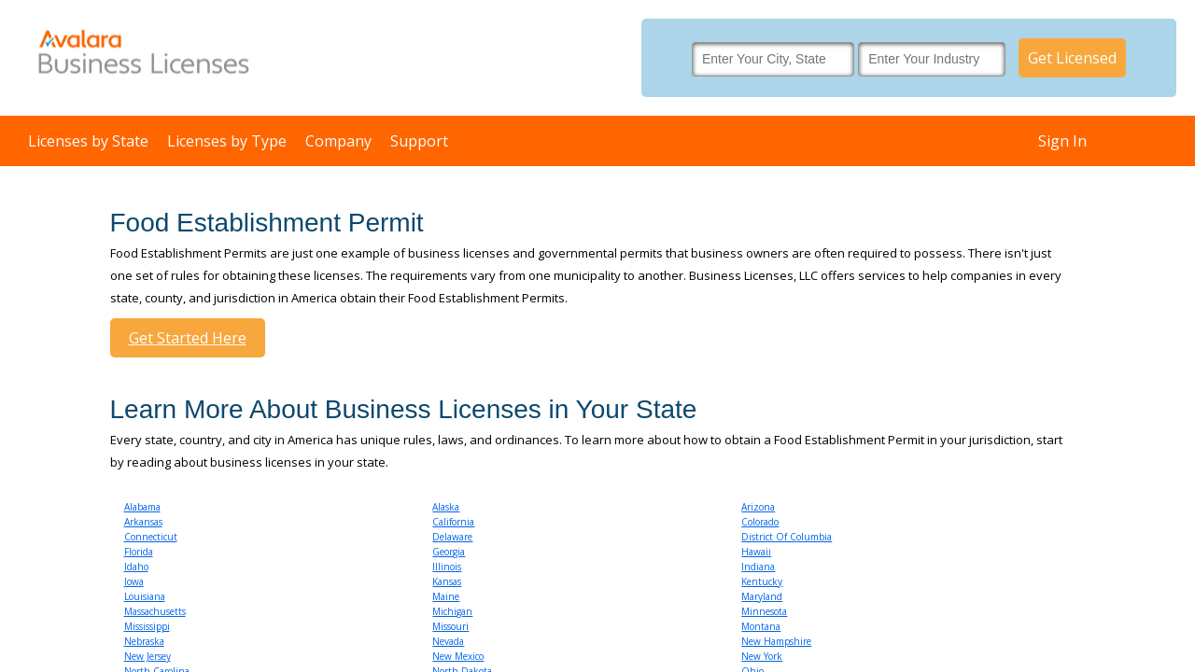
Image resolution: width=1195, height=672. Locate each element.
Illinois (446, 566)
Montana (760, 626)
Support (419, 141)
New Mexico (458, 656)
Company (338, 141)
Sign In (1062, 141)
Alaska (445, 506)
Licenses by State (88, 141)
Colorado (760, 521)
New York (761, 656)
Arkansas (143, 521)
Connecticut (150, 536)
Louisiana (144, 596)
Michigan (452, 611)
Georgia (448, 551)
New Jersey (147, 656)
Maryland (761, 596)
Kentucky (761, 581)
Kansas (446, 581)
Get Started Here (187, 338)
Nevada (448, 641)
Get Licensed (1072, 58)
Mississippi (147, 626)
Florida (138, 551)
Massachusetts (155, 611)
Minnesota (764, 611)
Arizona (758, 506)
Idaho (136, 566)
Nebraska (144, 641)
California (453, 521)
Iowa (134, 581)
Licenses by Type (227, 141)
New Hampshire (776, 641)
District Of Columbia (786, 536)
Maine (445, 596)
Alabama (142, 506)
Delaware (452, 536)
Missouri (450, 626)
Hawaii (756, 551)
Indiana (758, 566)
